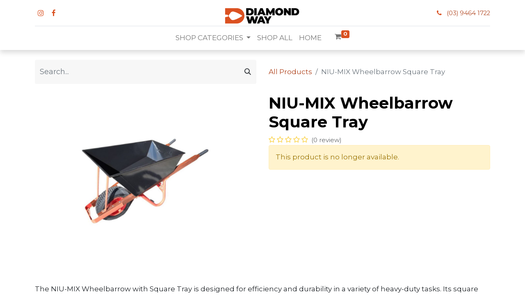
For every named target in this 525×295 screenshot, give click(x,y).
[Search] (247, 72)
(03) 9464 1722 (468, 13)
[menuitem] (275, 38)
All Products (290, 72)
